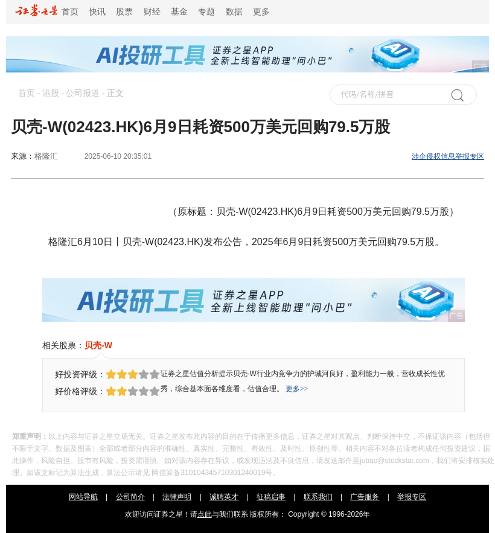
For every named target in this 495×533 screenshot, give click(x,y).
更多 (261, 11)
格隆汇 (46, 156)
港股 (50, 93)
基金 (179, 11)
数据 (234, 11)
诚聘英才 (223, 497)
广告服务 (364, 497)
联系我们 (318, 497)
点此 (204, 514)
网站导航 (83, 497)
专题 (206, 11)
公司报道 (83, 93)
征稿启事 (271, 497)
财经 (152, 11)
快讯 (97, 11)
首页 (46, 11)
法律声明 (176, 497)
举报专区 (411, 497)
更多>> (297, 389)
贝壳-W (98, 345)
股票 (124, 11)
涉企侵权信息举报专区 (448, 156)
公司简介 (130, 497)
